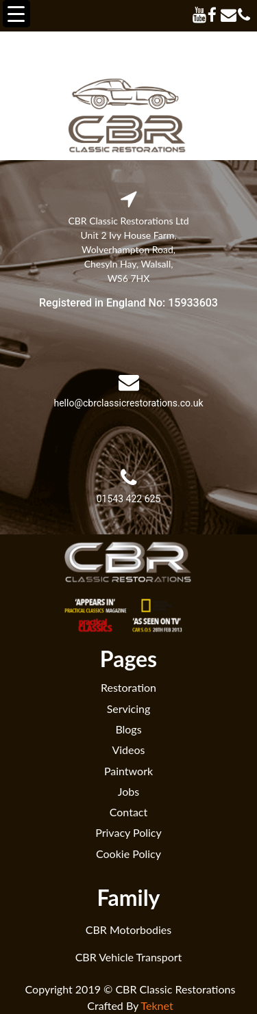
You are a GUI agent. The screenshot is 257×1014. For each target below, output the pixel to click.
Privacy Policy (128, 832)
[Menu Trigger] (16, 13)
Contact (128, 811)
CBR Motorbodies (129, 929)
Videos (128, 749)
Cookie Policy (128, 853)
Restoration (128, 687)
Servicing (129, 708)
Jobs (128, 791)
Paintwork (128, 770)
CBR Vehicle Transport (128, 956)
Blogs (128, 729)
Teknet (157, 1005)
